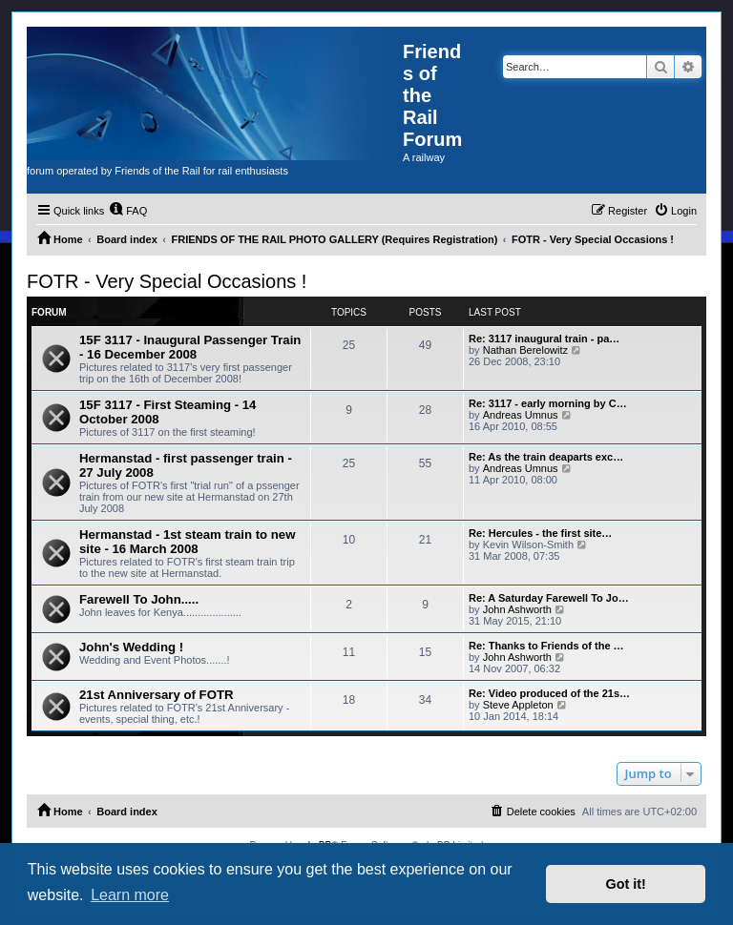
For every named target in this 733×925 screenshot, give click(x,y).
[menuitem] (128, 210)
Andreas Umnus (520, 415)
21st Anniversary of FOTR (156, 695)
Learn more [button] (130, 895)
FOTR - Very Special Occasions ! (166, 281)
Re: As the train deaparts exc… (546, 456)
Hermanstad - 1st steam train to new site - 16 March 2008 (187, 541)
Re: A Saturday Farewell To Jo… (549, 598)
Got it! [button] (626, 884)
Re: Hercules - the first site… (540, 533)
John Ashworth (517, 609)
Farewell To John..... (139, 599)
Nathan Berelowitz (525, 350)
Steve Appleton (518, 704)
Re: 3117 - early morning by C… (548, 403)
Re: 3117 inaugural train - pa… (544, 338)
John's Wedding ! (131, 647)
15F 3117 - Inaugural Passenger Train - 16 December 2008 (190, 347)
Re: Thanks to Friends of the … (546, 645)
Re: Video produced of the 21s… (549, 693)
